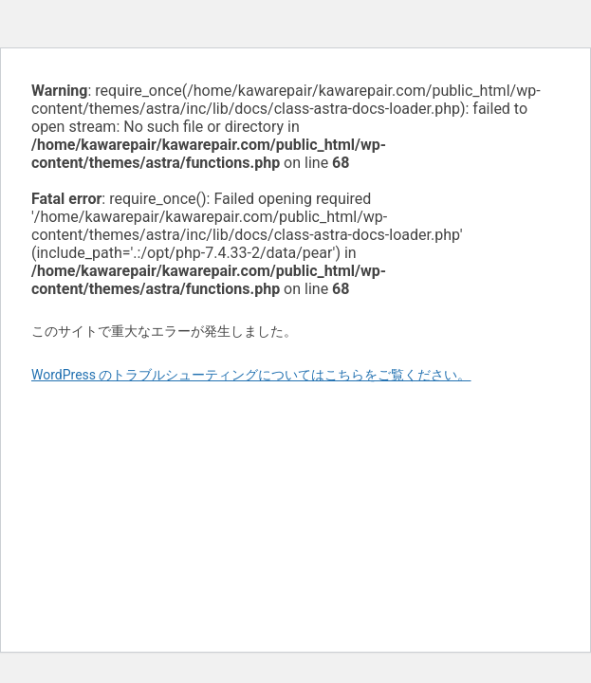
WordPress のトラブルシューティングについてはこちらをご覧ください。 (251, 374)
